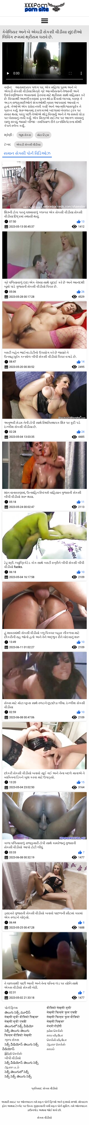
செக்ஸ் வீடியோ (57, 1040)
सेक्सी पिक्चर (55, 1021)
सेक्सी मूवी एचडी (16, 1021)
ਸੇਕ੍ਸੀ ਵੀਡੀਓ (54, 1026)
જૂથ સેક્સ (25, 135)
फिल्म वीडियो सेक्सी (18, 1035)
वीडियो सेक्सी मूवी (59, 1008)
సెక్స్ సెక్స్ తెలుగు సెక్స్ (18, 1076)
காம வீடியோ (55, 1035)
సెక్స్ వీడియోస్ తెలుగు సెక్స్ (22, 1062)
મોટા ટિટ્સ (43, 135)
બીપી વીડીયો (13, 1058)
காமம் (51, 1049)
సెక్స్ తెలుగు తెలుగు (17, 1030)
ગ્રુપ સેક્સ (12, 1040)
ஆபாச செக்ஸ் (56, 1044)
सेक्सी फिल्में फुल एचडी (62, 1012)
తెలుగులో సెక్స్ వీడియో (19, 1026)
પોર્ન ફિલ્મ (11, 1008)
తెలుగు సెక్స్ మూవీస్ (18, 1012)
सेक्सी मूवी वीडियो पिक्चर (22, 1017)
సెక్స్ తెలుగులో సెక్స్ (17, 1072)
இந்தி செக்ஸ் (13, 1053)
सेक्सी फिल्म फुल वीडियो (63, 1017)
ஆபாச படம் (12, 1067)
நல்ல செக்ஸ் (55, 1030)
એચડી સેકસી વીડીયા (28, 144)
